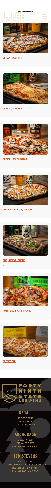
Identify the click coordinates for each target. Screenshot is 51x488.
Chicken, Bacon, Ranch (17, 209)
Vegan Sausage (12, 58)
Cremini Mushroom (15, 159)
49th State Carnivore (17, 310)
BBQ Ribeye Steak (14, 260)
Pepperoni (9, 361)
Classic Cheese (12, 108)
